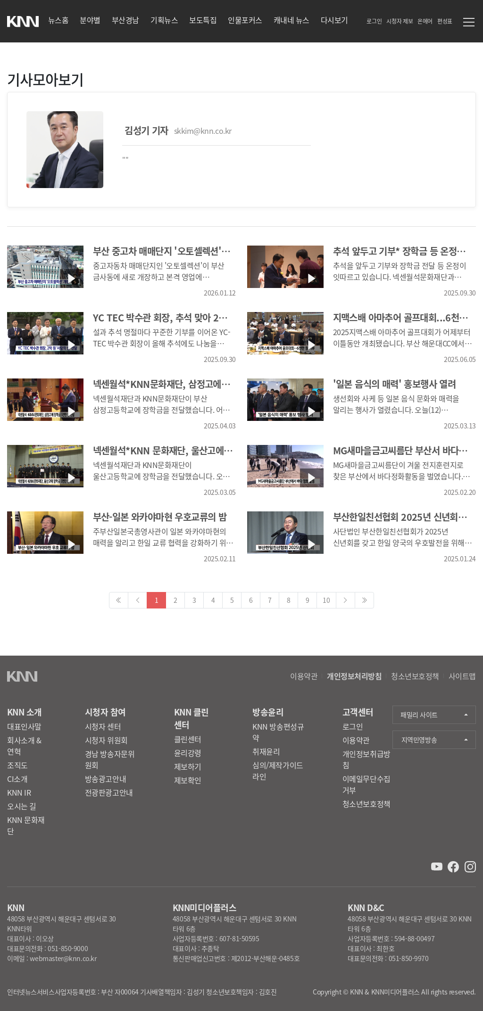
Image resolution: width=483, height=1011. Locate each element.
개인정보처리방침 (354, 676)
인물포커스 (245, 19)
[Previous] (118, 600)
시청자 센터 (103, 726)
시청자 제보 (399, 21)
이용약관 (303, 676)
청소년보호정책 (415, 676)
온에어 (425, 21)
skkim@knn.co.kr (203, 130)
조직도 (17, 765)
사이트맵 (462, 676)
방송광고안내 (105, 778)
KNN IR (19, 792)
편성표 (444, 21)
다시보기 (334, 19)
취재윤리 (266, 751)
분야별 (90, 19)
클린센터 (187, 739)
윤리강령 (187, 752)
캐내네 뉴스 (291, 19)
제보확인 (187, 780)
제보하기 (187, 766)
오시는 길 (21, 806)
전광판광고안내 (109, 792)
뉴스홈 (58, 19)
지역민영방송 (419, 739)
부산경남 (125, 19)
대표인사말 (24, 726)
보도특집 (203, 19)
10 (326, 600)
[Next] (364, 600)
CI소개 (17, 778)
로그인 (374, 21)
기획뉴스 (164, 19)
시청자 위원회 (106, 740)
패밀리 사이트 (419, 714)
